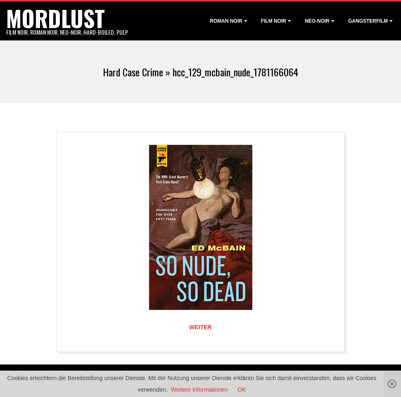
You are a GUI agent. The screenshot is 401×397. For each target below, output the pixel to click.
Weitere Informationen (199, 389)
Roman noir (226, 21)
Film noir (273, 21)
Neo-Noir (317, 21)
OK (241, 389)
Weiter (200, 327)
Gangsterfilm (368, 21)
